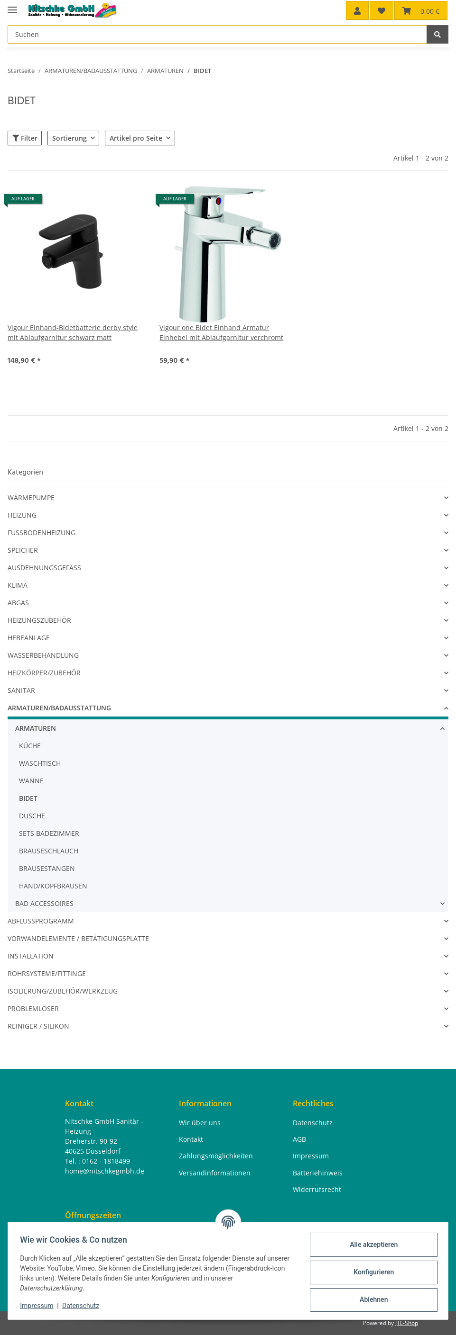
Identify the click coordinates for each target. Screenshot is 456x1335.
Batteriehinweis (318, 1172)
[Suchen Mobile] (217, 34)
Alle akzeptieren (370, 1244)
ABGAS (18, 602)
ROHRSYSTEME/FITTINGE (47, 973)
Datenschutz (83, 1305)
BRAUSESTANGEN (47, 868)
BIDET (28, 798)
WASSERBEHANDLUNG (43, 655)
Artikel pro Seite (136, 138)
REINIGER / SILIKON (38, 1025)
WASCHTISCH (40, 763)
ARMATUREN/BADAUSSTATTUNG (59, 707)
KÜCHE (30, 745)
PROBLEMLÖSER (33, 1008)
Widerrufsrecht (317, 1189)
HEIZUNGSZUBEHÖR (39, 620)
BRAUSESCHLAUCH (48, 850)
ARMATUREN (35, 728)
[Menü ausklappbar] (12, 6)
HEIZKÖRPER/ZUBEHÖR (44, 672)
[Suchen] (437, 34)
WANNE (31, 780)
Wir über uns (200, 1122)
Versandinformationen (215, 1172)
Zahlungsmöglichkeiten (216, 1156)
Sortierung (69, 138)
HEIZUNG (22, 515)
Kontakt (191, 1139)
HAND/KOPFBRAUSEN (53, 885)
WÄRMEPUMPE (31, 497)
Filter (24, 138)
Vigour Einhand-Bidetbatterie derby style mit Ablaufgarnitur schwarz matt (73, 332)
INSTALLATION (31, 955)
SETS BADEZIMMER (49, 833)
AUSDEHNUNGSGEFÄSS (44, 567)
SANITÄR (21, 690)
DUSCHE (32, 815)
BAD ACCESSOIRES (44, 903)
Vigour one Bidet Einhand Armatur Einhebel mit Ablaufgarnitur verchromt (221, 332)
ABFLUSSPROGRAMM (41, 920)
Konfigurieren (370, 1272)
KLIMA (18, 585)
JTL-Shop (406, 1323)
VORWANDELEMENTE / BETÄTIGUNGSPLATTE (78, 938)
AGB (299, 1139)
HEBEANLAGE (29, 637)
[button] (357, 10)
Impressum (39, 1305)
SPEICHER (23, 550)
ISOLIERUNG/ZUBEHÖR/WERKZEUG (63, 990)
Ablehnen (370, 1299)
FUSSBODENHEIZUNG (41, 532)
